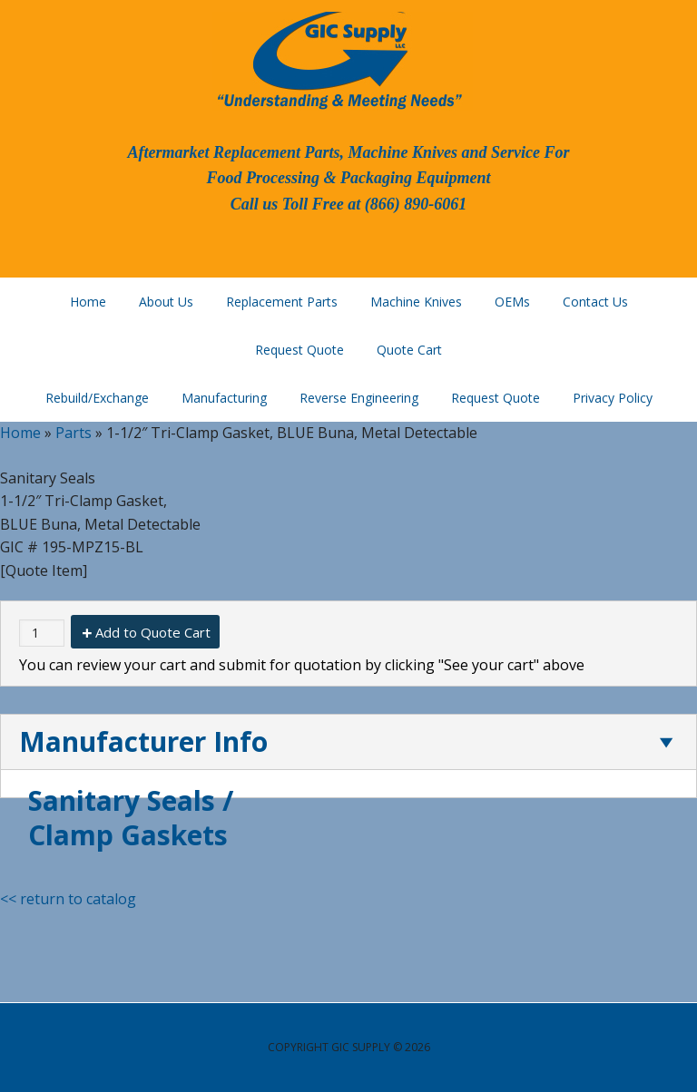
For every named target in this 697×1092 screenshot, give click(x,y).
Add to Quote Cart (153, 632)
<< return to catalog (68, 899)
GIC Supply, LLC (337, 59)
